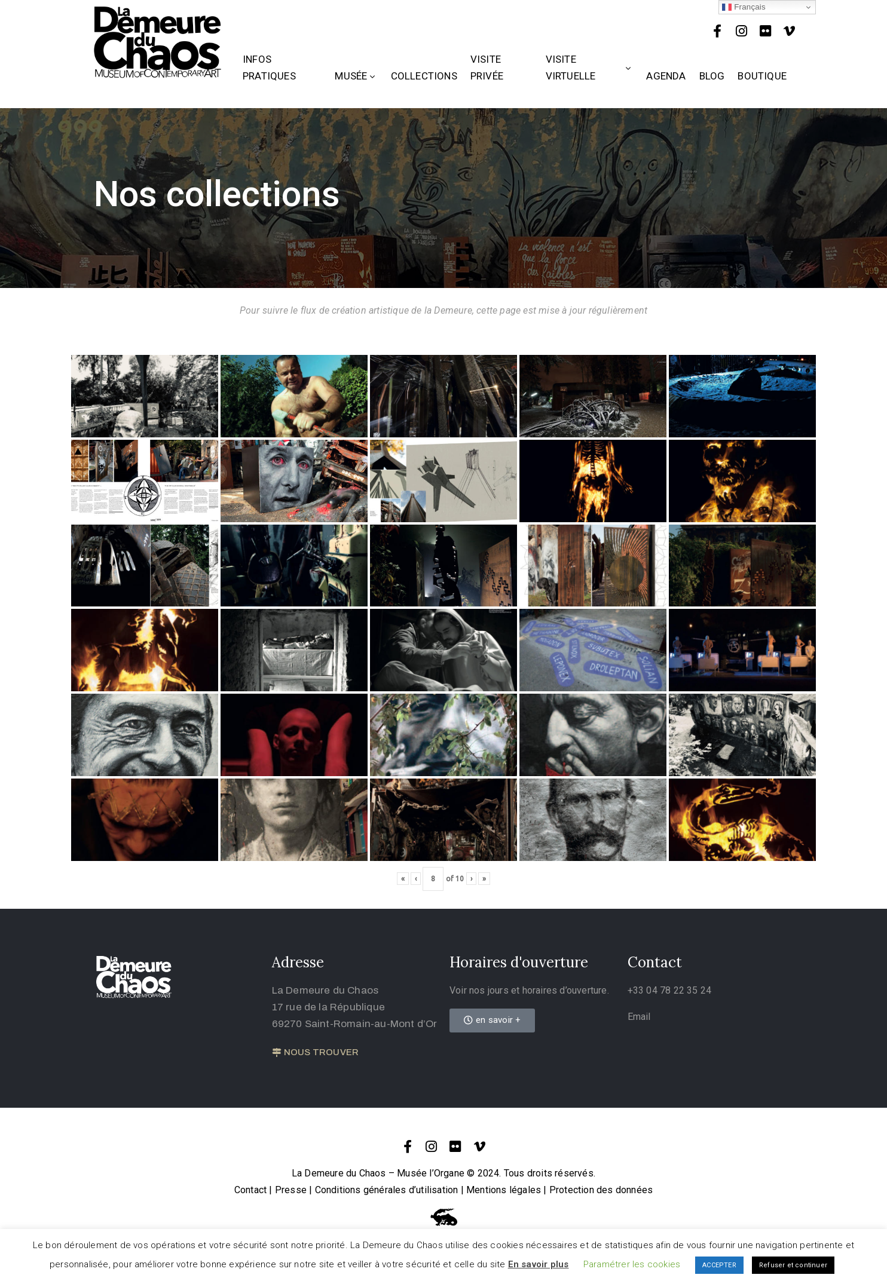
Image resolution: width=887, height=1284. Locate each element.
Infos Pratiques (269, 67)
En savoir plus (538, 1264)
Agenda (666, 76)
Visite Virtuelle (590, 67)
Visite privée (486, 67)
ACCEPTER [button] (719, 1265)
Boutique (762, 76)
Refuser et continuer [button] (793, 1265)
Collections (424, 76)
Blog (712, 76)
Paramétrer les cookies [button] (631, 1264)
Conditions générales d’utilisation (386, 1190)
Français (744, 7)
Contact (250, 1190)
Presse (291, 1190)
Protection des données (601, 1190)
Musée (356, 76)
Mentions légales (503, 1190)
